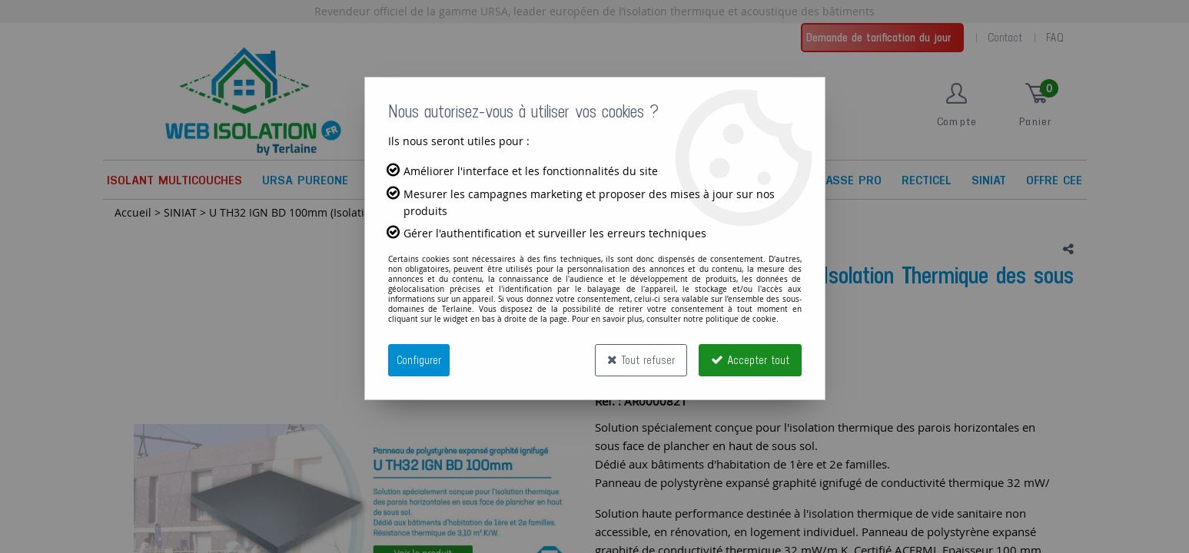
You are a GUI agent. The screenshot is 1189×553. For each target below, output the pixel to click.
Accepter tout (750, 360)
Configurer (419, 360)
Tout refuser (641, 360)
